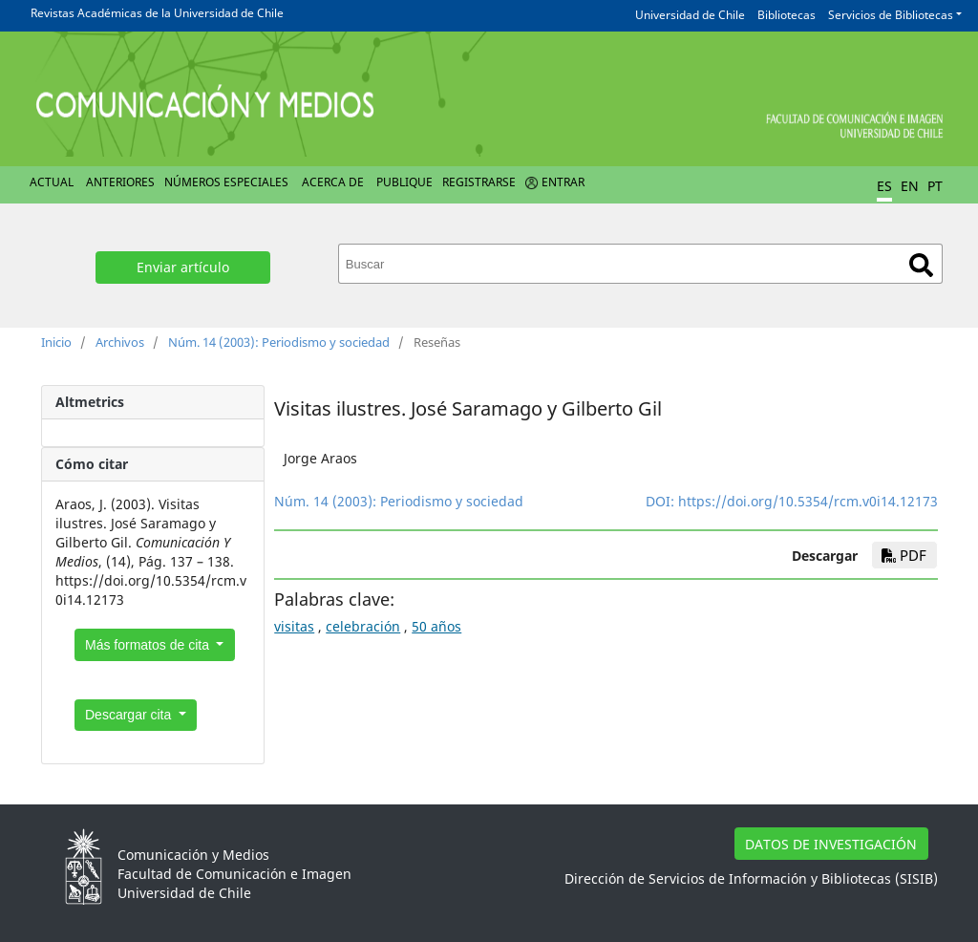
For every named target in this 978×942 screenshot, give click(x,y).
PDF (904, 555)
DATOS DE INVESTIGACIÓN (831, 844)
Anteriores (120, 182)
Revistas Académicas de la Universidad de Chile (157, 13)
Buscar (921, 265)
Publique (404, 182)
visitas (294, 626)
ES (884, 186)
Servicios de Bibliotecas (890, 15)
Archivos (120, 342)
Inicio (56, 342)
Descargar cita (130, 714)
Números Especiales (226, 182)
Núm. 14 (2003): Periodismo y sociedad (279, 342)
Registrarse (479, 182)
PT (935, 186)
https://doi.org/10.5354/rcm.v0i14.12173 (808, 501)
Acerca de (333, 182)
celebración (363, 626)
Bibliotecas (786, 15)
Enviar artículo (183, 267)
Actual (52, 182)
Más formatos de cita (149, 645)
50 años (436, 626)
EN (910, 186)
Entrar (563, 182)
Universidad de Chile (690, 15)
